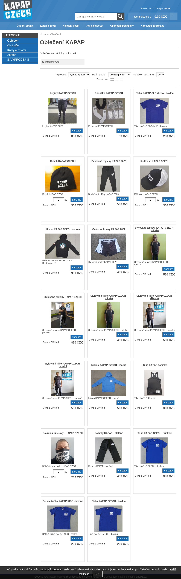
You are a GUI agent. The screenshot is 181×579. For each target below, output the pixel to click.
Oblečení (13, 40)
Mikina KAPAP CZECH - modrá (108, 365)
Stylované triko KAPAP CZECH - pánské (62, 365)
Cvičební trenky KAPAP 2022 (108, 229)
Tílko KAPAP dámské (155, 365)
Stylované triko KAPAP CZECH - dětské (108, 297)
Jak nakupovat (94, 25)
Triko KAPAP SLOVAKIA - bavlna (155, 93)
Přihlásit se (146, 8)
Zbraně (11, 54)
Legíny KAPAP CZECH (63, 93)
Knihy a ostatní (16, 50)
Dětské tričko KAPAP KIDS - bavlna (63, 501)
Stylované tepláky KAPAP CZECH (63, 297)
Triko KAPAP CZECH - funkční (155, 433)
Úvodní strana (25, 25)
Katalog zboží (48, 25)
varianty (76, 130)
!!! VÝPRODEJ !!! (18, 59)
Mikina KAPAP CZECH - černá (63, 229)
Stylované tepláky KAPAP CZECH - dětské (155, 229)
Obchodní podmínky (122, 25)
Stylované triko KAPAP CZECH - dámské (154, 297)
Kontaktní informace (152, 25)
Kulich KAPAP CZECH (63, 161)
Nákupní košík (71, 25)
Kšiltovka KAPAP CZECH (155, 161)
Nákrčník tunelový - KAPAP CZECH (63, 433)
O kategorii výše (50, 62)
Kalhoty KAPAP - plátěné (109, 433)
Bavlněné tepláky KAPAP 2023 (108, 161)
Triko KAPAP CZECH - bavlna (109, 501)
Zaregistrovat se (162, 8)
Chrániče (13, 45)
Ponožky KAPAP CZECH (109, 93)
